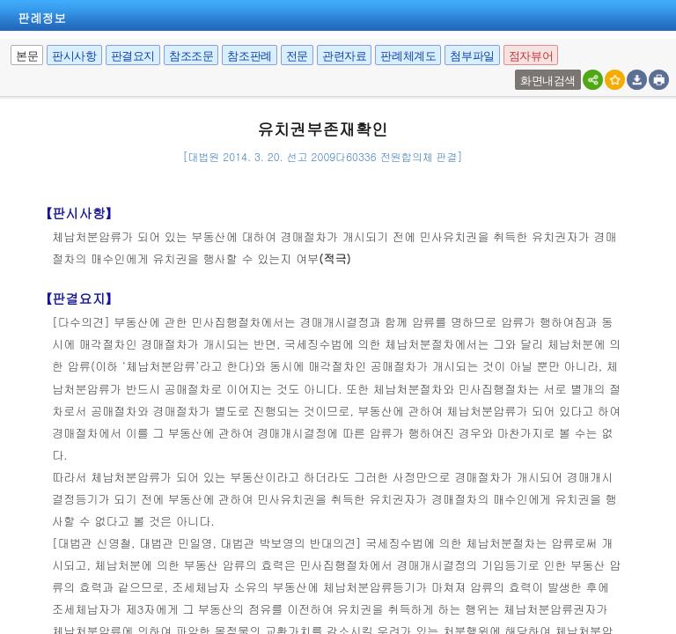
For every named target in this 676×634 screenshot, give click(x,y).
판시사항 (74, 56)
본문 (27, 56)
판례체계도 (408, 56)
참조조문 (191, 56)
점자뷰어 (531, 56)
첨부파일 (472, 56)
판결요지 (133, 56)
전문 (297, 56)
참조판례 (249, 56)
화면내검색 (548, 80)
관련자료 (344, 56)
